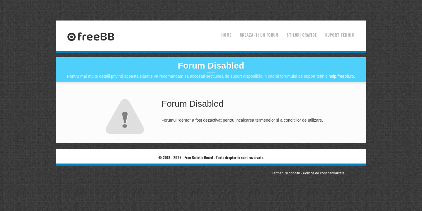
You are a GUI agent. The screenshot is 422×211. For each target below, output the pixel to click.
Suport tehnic (339, 35)
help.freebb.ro (341, 76)
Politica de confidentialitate (323, 173)
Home (226, 35)
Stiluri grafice (302, 35)
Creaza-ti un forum (259, 35)
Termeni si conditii (286, 173)
